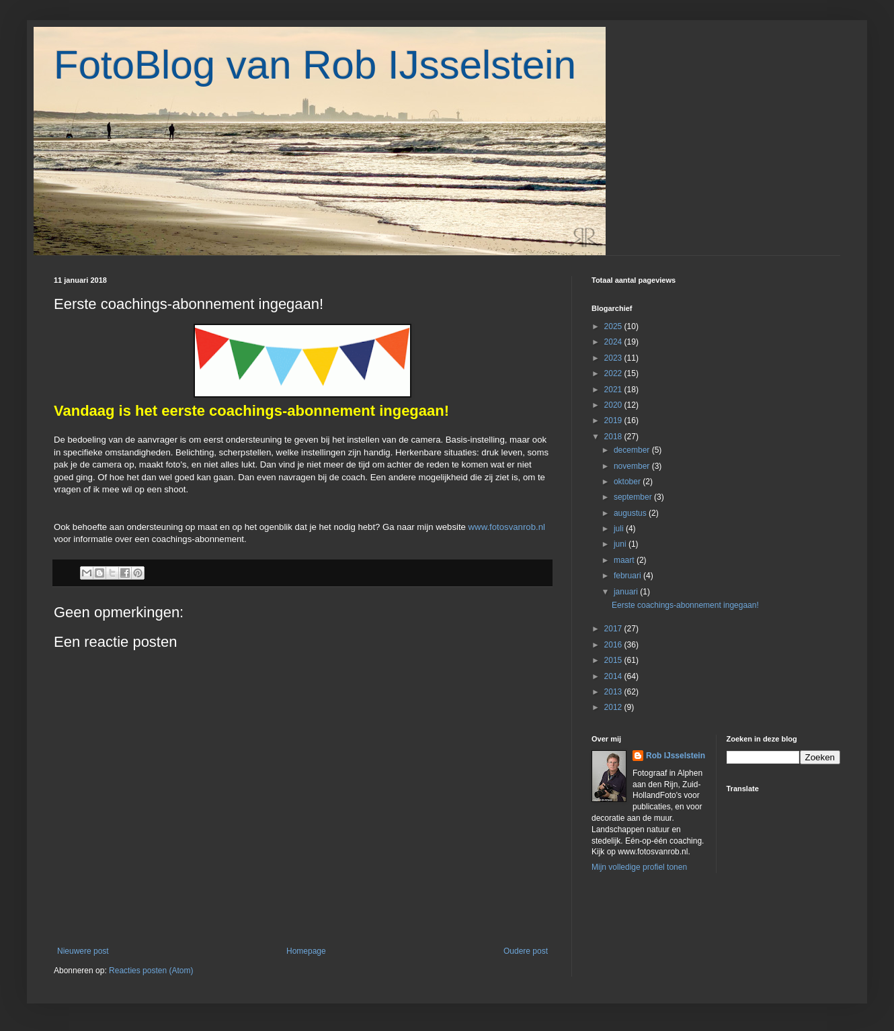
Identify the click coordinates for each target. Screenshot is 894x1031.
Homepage (306, 951)
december (633, 450)
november (633, 466)
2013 (614, 692)
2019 (614, 420)
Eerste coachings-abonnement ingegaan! (685, 605)
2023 (614, 358)
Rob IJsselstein (675, 755)
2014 (614, 676)
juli (620, 528)
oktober (628, 481)
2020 (614, 405)
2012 (614, 707)
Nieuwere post (83, 951)
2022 (614, 373)
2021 (614, 389)
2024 (614, 342)
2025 (614, 326)
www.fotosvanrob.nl (507, 527)
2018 (614, 436)
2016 (614, 644)
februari (628, 575)
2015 (614, 660)
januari (627, 591)
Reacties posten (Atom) (151, 970)
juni (621, 544)
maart (625, 560)
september (634, 497)
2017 (614, 628)
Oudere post (525, 951)
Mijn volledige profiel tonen (639, 867)
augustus (631, 513)
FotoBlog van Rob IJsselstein (315, 64)
